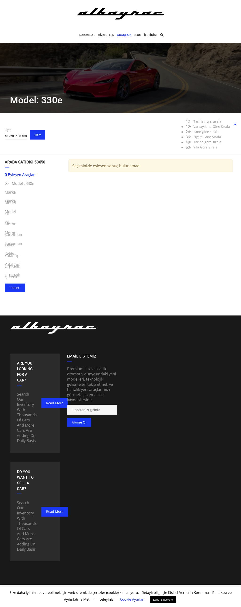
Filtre (38, 135)
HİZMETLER (106, 35)
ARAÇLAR (124, 35)
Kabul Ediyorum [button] (163, 599)
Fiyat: (8, 130)
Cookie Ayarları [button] (132, 599)
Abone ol (79, 422)
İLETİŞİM (150, 35)
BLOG (137, 35)
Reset (15, 287)
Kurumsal (87, 35)
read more (54, 403)
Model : (19, 183)
